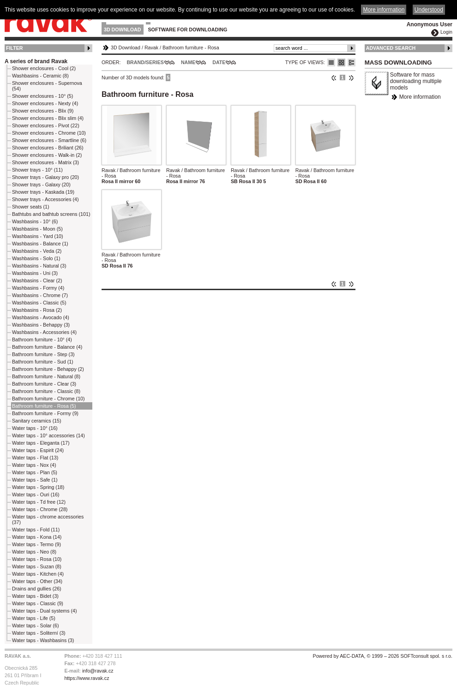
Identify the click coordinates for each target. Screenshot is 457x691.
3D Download (122, 29)
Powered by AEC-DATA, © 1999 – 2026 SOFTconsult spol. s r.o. (382, 656)
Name (188, 62)
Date (218, 62)
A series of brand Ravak (36, 61)
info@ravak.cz (98, 670)
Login (446, 32)
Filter (14, 48)
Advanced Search (391, 48)
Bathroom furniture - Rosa (190, 47)
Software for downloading (188, 29)
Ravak (151, 47)
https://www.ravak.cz (86, 678)
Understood (429, 9)
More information (420, 97)
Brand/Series (145, 62)
